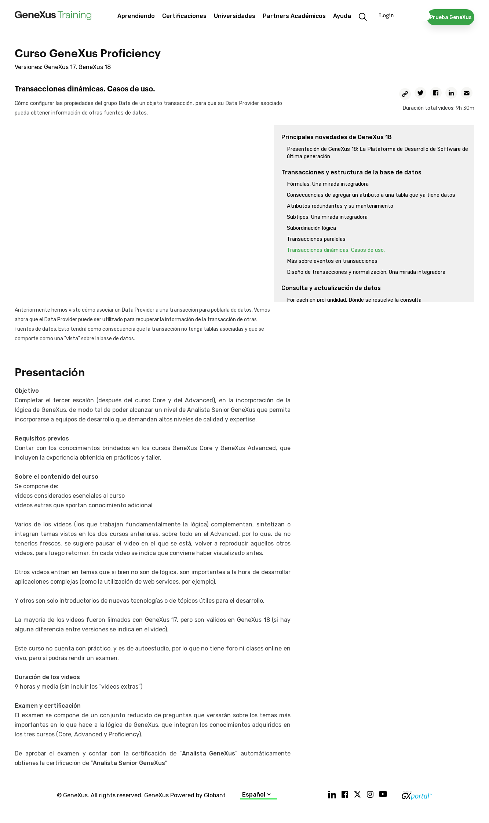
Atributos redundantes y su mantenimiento (340, 206)
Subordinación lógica (311, 228)
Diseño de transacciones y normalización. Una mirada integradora (366, 272)
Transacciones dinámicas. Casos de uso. (336, 250)
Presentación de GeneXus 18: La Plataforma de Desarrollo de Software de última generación (377, 153)
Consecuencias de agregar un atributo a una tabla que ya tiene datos (371, 195)
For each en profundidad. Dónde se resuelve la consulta (354, 300)
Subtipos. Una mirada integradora (327, 217)
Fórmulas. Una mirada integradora (328, 184)
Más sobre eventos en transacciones (332, 261)
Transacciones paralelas (316, 239)
